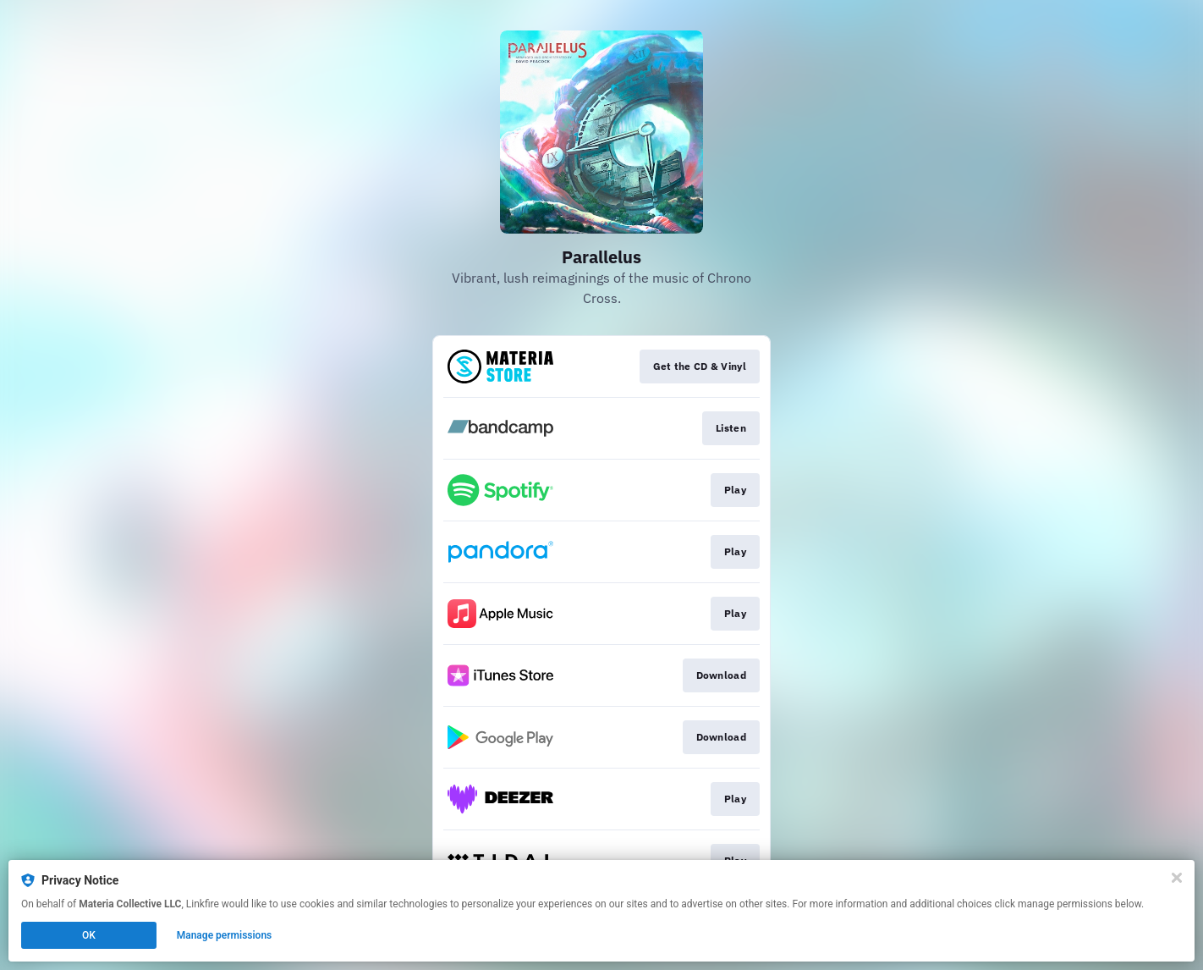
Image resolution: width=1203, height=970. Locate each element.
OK (89, 935)
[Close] (1176, 877)
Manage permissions (224, 935)
